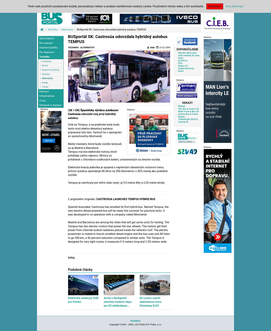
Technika (53, 29)
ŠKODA (181, 106)
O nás (42, 100)
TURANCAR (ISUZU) (188, 119)
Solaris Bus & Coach (188, 114)
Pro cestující (46, 43)
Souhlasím (214, 6)
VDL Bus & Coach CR (188, 109)
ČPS (180, 63)
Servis (45, 65)
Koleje (45, 82)
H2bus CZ (183, 66)
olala (151, 47)
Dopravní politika (48, 47)
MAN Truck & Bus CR (188, 111)
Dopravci (44, 91)
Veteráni (46, 74)
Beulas (181, 116)
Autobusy (46, 61)
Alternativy (67, 29)
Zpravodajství (46, 38)
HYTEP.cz (183, 60)
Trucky (45, 86)
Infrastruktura (46, 96)
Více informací (234, 6)
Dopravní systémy (50, 69)
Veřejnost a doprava (50, 105)
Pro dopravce (46, 52)
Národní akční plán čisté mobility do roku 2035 (188, 55)
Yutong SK (183, 122)
